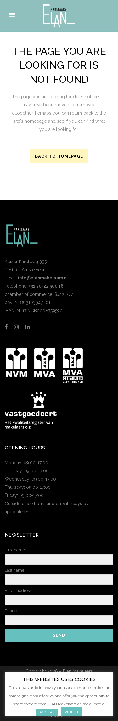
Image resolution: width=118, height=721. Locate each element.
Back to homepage (59, 156)
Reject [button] (72, 712)
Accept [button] (47, 712)
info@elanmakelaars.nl (43, 277)
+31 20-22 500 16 (46, 286)
